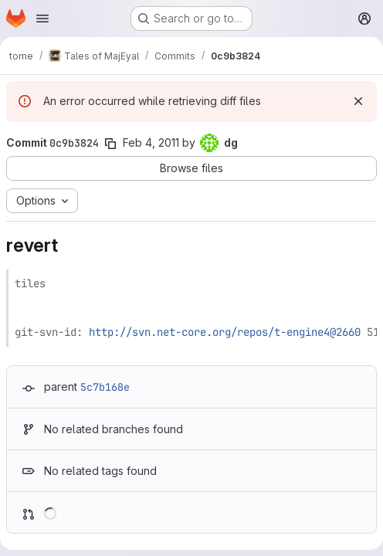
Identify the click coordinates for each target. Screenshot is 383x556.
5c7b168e (105, 387)
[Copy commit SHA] (110, 143)
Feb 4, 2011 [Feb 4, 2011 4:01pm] (151, 142)
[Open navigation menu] (42, 18)
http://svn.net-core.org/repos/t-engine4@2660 (225, 332)
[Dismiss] (358, 101)
